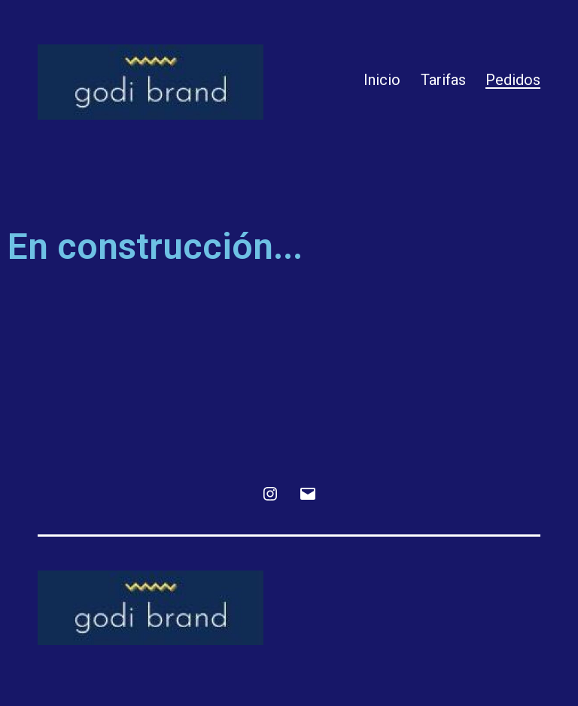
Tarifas (443, 80)
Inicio (382, 80)
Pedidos (512, 80)
